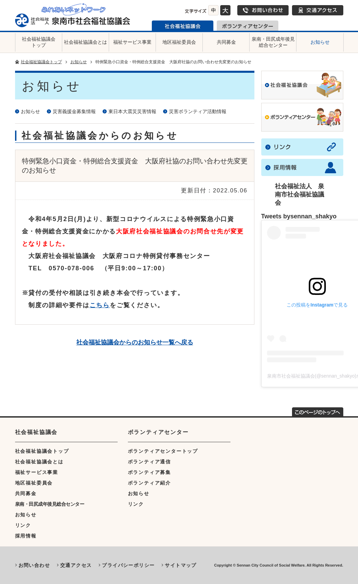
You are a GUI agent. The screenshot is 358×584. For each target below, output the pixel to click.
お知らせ (320, 42)
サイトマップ (180, 565)
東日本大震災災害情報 (132, 111)
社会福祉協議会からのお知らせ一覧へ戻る (134, 342)
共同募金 (226, 42)
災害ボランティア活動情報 (197, 111)
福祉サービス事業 (132, 42)
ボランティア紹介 (149, 483)
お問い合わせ (263, 10)
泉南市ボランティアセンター (247, 26)
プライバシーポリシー (128, 565)
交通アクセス (317, 10)
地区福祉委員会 (179, 42)
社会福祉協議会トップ (38, 42)
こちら (100, 305)
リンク (23, 525)
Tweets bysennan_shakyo (299, 216)
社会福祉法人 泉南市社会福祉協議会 (299, 194)
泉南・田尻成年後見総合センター (273, 42)
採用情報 (26, 536)
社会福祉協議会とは (85, 42)
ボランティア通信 (149, 461)
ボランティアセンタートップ (163, 451)
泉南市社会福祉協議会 (182, 26)
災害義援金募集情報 (74, 111)
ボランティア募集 (149, 472)
